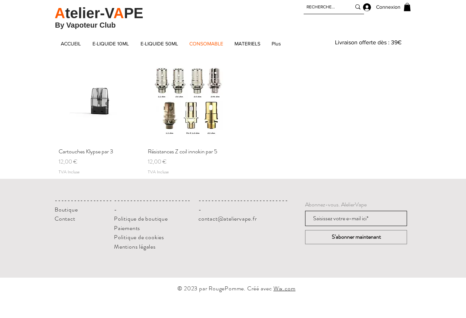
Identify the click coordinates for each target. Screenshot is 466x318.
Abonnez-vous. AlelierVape (336, 205)
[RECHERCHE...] (323, 7)
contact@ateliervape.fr (227, 218)
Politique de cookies (139, 237)
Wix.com (284, 288)
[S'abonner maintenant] (356, 237)
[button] (407, 7)
